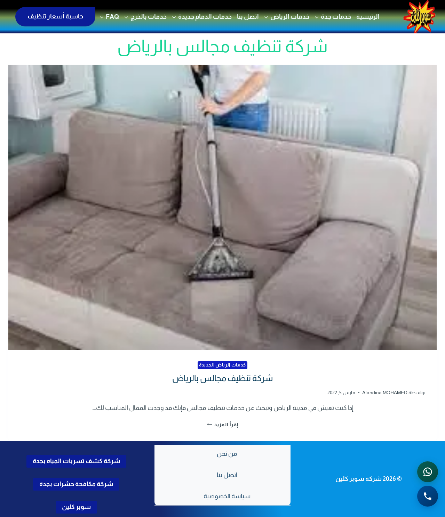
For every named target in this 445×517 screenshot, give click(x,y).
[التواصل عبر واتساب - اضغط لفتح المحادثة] (427, 471)
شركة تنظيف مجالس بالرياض (222, 378)
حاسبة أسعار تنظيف (55, 16)
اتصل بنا (248, 16)
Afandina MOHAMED (384, 392)
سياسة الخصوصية (227, 496)
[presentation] (222, 207)
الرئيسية (368, 16)
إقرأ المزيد (222, 424)
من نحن (227, 453)
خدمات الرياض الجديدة (222, 364)
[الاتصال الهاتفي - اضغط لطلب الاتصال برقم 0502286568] (427, 496)
